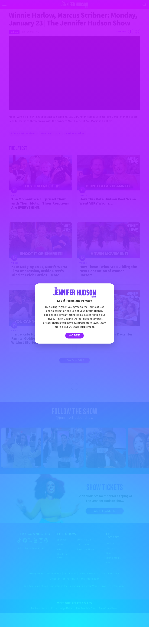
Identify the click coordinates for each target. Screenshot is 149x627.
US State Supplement (81, 327)
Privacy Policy (54, 319)
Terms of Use (96, 307)
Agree (74, 335)
